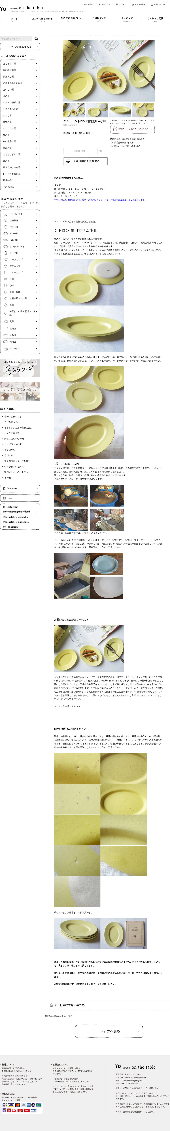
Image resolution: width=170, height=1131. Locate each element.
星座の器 (7, 180)
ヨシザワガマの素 (13, 444)
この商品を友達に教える (122, 142)
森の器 (6, 161)
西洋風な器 (8, 76)
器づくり (8, 455)
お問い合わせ (159, 4)
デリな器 (7, 115)
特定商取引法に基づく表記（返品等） (128, 139)
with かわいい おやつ (14, 466)
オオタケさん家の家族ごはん (18, 428)
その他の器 (8, 187)
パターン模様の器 (11, 102)
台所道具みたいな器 (13, 83)
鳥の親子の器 (9, 141)
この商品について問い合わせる (125, 146)
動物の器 (7, 122)
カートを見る (140, 4)
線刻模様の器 (9, 70)
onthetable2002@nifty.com (132, 1081)
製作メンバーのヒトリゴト (17, 472)
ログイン (122, 4)
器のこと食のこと (13, 416)
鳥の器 (6, 135)
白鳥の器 (7, 148)
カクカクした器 (10, 109)
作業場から (9, 450)
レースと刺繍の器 (11, 174)
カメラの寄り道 (11, 433)
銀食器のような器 (11, 167)
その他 (7, 478)
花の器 (6, 96)
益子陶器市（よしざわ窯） (17, 461)
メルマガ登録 (87, 4)
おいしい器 (8, 89)
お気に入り (106, 4)
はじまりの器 (9, 63)
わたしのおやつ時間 (14, 439)
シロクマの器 (9, 128)
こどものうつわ (11, 422)
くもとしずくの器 (11, 154)
